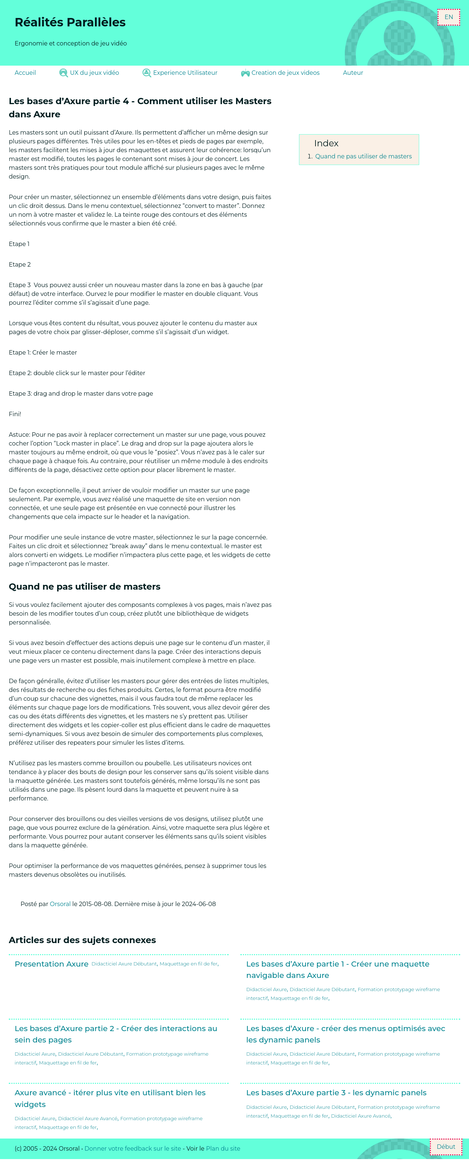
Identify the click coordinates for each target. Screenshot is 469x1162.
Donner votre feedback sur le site (133, 1148)
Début (446, 1146)
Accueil (25, 72)
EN (448, 17)
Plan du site (223, 1148)
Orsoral (60, 904)
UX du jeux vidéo (89, 73)
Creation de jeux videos (280, 73)
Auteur (353, 72)
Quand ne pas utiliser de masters (363, 156)
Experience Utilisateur (180, 73)
